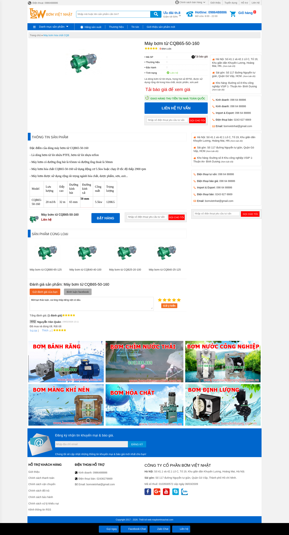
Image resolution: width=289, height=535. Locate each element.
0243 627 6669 (242, 119)
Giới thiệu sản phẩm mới (161, 26)
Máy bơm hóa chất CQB (56, 35)
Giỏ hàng (245, 13)
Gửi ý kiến (169, 305)
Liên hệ (256, 2)
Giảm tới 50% (171, 14)
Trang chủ (35, 35)
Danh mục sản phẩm (52, 26)
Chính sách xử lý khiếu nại (43, 503)
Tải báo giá (199, 56)
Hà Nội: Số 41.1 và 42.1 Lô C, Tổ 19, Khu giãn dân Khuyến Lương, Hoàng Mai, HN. (235, 62)
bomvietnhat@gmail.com (238, 126)
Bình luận (165, 49)
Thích (43, 330)
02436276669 (104, 478)
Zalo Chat (159, 528)
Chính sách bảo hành (40, 497)
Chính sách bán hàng (191, 2)
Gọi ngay (109, 528)
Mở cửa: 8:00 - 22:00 (211, 13)
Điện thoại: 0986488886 (42, 2)
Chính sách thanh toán (41, 477)
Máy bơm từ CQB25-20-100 (125, 269)
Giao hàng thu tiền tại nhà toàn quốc (177, 98)
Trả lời (33, 330)
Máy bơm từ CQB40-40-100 (85, 269)
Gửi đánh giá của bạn (45, 291)
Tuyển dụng (230, 2)
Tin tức (135, 26)
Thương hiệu (116, 26)
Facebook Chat (134, 528)
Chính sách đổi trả (38, 490)
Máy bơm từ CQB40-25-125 (165, 269)
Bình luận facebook (78, 291)
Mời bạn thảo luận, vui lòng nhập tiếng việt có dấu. (92, 303)
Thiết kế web (145, 519)
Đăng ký (137, 444)
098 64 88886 (238, 99)
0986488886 (100, 472)
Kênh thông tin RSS (39, 509)
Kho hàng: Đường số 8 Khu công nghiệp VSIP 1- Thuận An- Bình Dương (234, 86)
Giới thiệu (215, 2)
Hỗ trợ (244, 2)
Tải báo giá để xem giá (167, 89)
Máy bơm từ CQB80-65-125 (46, 269)
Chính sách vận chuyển (41, 484)
